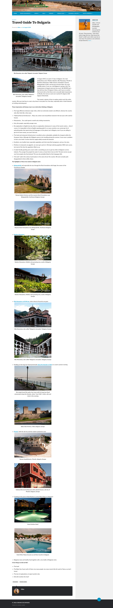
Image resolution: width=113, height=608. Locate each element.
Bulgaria (14, 19)
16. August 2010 (26, 27)
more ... (90, 40)
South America (87, 13)
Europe (51, 13)
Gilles (19, 27)
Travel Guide (23, 581)
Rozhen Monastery (19, 234)
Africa (36, 13)
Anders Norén (21, 605)
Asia (43, 13)
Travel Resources (25, 13)
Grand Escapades (23, 602)
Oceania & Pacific (74, 13)
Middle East (60, 13)
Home (15, 13)
